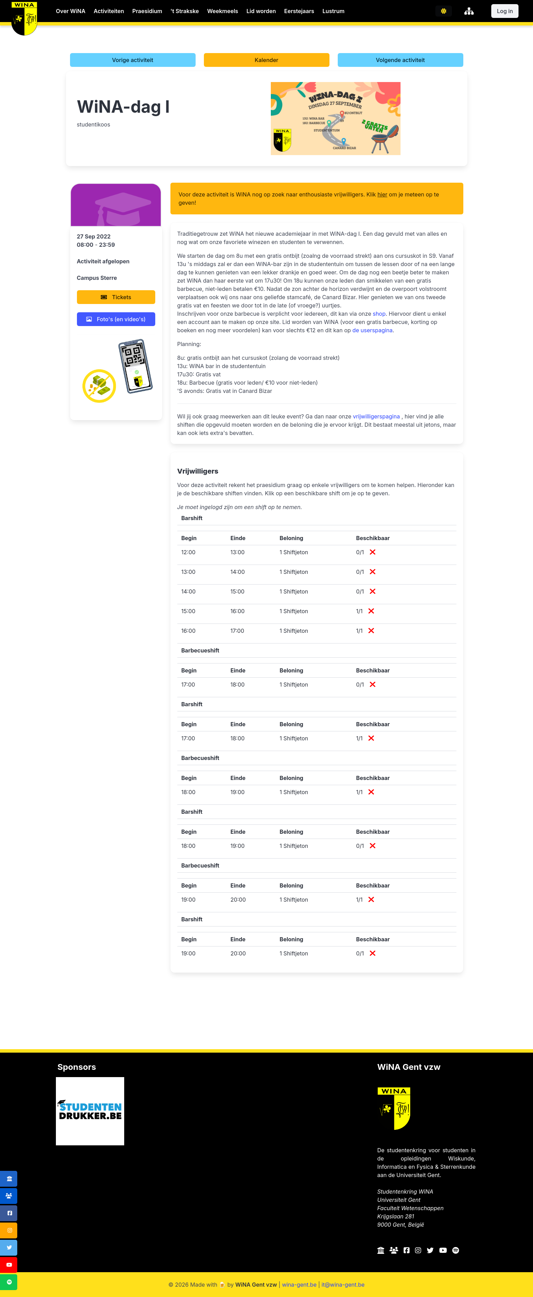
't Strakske (184, 11)
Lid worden (261, 11)
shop (379, 313)
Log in (505, 11)
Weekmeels (222, 11)
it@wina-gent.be (343, 1284)
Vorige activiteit (132, 60)
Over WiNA (71, 11)
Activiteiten (109, 11)
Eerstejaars (299, 11)
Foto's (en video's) (116, 319)
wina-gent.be (299, 1284)
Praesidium (147, 11)
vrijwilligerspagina (376, 416)
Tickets (116, 297)
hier (382, 194)
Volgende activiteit (400, 60)
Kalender (266, 60)
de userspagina (373, 330)
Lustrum (334, 11)
